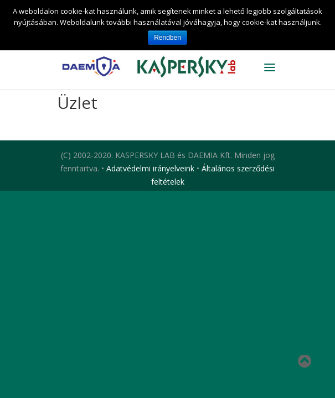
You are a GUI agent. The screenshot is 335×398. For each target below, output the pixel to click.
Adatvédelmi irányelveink (150, 168)
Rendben (167, 37)
